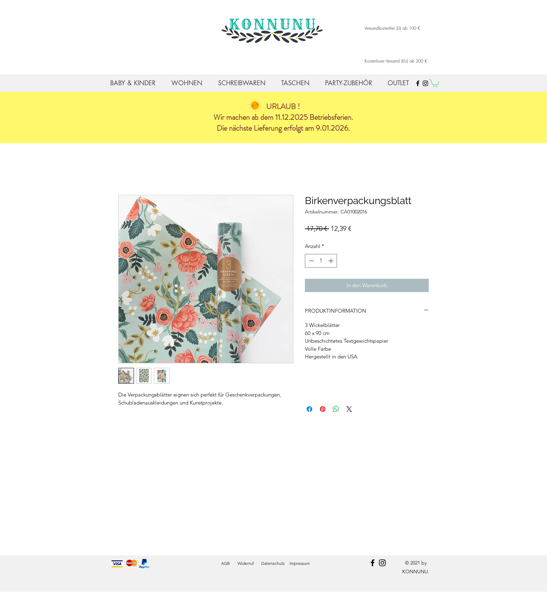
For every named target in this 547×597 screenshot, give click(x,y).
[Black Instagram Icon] (425, 83)
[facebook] (372, 562)
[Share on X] (349, 409)
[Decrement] (310, 260)
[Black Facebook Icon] (417, 83)
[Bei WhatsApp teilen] (336, 409)
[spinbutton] (321, 260)
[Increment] (331, 260)
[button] (434, 83)
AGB (225, 563)
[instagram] (382, 562)
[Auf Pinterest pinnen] (323, 409)
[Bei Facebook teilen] (309, 409)
